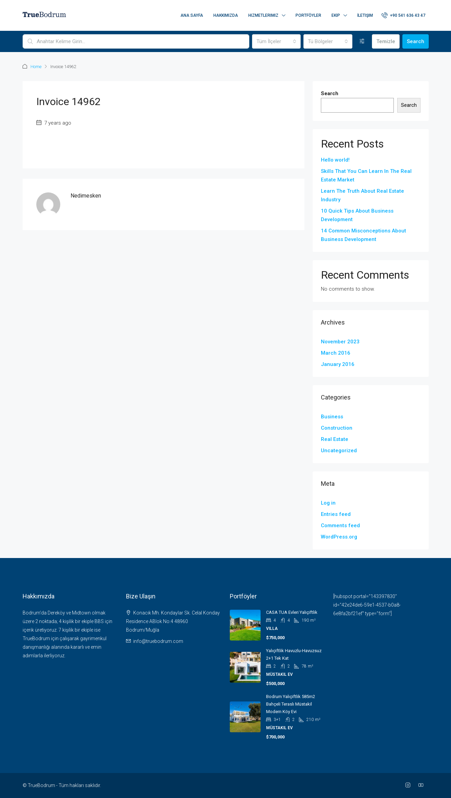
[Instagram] (409, 785)
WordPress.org (339, 537)
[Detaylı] (362, 41)
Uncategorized (339, 450)
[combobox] (276, 41)
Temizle (385, 41)
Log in (328, 503)
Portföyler (308, 15)
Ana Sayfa (191, 15)
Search (415, 41)
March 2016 (335, 353)
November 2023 (340, 342)
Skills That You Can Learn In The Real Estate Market (366, 175)
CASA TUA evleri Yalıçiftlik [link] (291, 612)
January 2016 (337, 364)
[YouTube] (422, 785)
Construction (336, 428)
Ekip (335, 15)
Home (35, 66)
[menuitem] (403, 15)
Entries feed (336, 514)
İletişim (365, 15)
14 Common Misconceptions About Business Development (363, 235)
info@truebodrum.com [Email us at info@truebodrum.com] (158, 641)
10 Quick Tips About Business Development (357, 215)
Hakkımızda (225, 15)
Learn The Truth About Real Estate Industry (362, 195)
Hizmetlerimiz (263, 15)
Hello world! (335, 160)
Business (332, 417)
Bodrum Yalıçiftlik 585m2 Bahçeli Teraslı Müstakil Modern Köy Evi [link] (290, 704)
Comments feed (340, 525)
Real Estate (334, 439)
